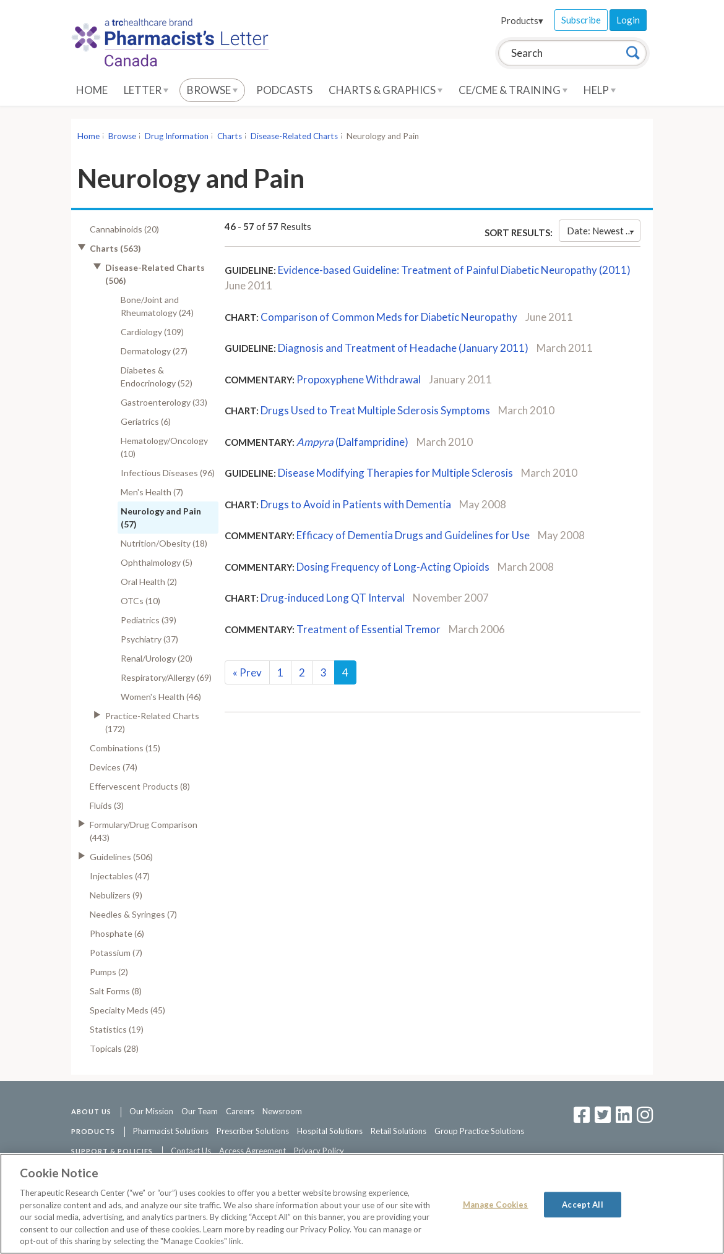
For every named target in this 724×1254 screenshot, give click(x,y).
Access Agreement (252, 1151)
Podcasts (284, 89)
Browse (212, 89)
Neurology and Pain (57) (161, 517)
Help (600, 89)
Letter (146, 89)
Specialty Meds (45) (127, 1010)
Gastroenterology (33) (164, 402)
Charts (229, 136)
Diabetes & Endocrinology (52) (156, 376)
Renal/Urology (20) (156, 658)
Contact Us (191, 1151)
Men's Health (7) (152, 492)
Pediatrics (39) (148, 620)
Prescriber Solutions (253, 1131)
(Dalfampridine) (352, 441)
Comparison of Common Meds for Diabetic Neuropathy (389, 316)
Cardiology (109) (152, 331)
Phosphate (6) (117, 933)
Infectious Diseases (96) (168, 472)
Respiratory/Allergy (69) (166, 677)
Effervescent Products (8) (140, 786)
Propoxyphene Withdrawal (358, 379)
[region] (362, 1203)
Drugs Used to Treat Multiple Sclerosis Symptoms (375, 410)
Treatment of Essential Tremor (368, 629)
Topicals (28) (114, 1048)
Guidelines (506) (121, 856)
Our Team (199, 1111)
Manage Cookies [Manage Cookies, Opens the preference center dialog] (495, 1204)
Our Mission (151, 1111)
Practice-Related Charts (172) (152, 722)
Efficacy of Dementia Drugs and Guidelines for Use (413, 535)
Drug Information (177, 136)
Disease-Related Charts (294, 136)
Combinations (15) (125, 748)
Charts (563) (115, 248)
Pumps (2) (109, 971)
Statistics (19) (117, 1029)
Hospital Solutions (330, 1131)
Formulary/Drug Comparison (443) (143, 831)
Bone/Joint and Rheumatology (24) (157, 306)
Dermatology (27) (154, 351)
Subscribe (581, 19)
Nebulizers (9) (116, 895)
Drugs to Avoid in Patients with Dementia (356, 504)
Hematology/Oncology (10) (164, 447)
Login (628, 19)
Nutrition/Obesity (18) (164, 543)
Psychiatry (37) (149, 639)
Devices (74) (113, 767)
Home (92, 89)
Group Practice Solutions (479, 1131)
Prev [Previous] (247, 672)
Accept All (582, 1204)
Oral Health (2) (149, 581)
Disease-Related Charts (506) (155, 274)
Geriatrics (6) (146, 421)
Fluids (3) (107, 805)
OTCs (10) (140, 600)
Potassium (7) (116, 952)
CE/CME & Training (513, 89)
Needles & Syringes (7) (133, 914)
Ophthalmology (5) (156, 562)
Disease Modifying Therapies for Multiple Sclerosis (395, 472)
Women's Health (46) (161, 696)
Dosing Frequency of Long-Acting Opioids (392, 566)
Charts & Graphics (385, 89)
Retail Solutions (398, 1131)
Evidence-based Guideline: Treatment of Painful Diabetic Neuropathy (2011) (454, 269)
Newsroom (282, 1111)
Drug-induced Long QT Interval (333, 597)
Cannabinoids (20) (124, 229)
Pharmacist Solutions (171, 1131)
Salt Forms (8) (116, 991)
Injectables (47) (120, 876)
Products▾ (522, 20)
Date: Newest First (603, 230)
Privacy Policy (319, 1151)
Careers (240, 1111)
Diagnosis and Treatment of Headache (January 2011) (403, 347)
